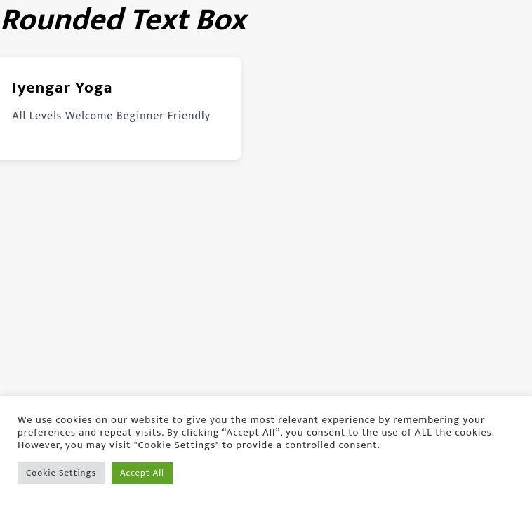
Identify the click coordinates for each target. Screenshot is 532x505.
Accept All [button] (142, 472)
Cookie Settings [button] (61, 472)
